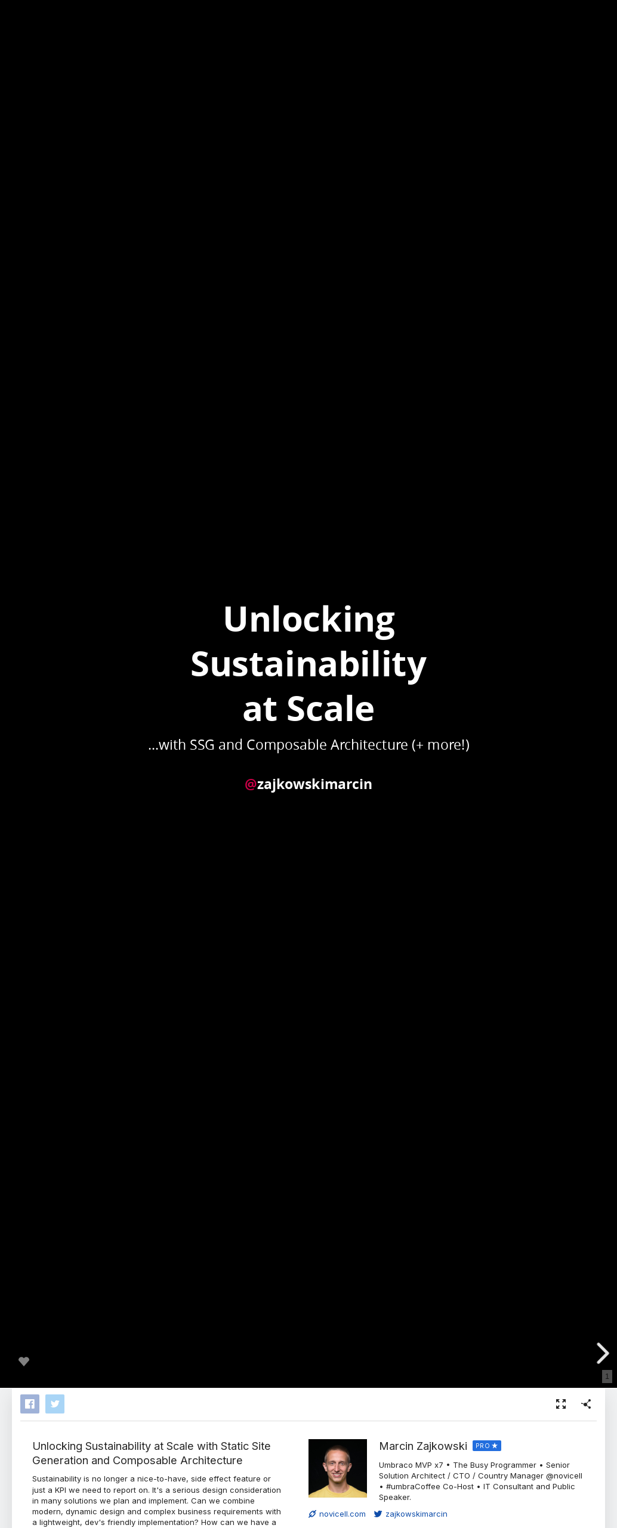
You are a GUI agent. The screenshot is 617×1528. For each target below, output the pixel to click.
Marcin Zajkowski (423, 1445)
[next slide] (601, 1353)
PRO (483, 1445)
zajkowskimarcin (411, 1513)
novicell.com (337, 1513)
